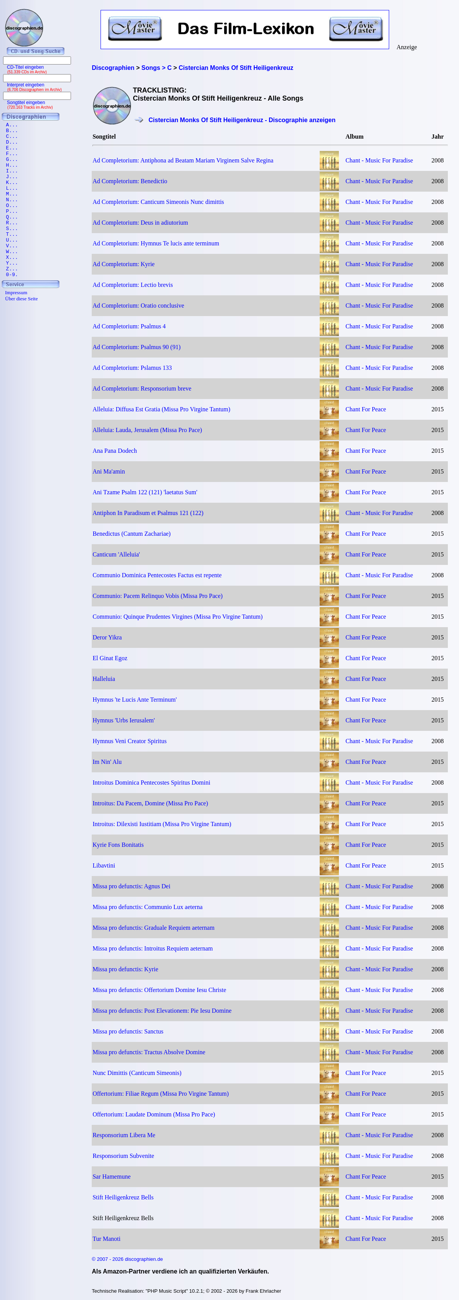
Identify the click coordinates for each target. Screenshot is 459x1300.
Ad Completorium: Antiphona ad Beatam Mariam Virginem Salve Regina (182, 160)
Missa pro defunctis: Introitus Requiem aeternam (152, 948)
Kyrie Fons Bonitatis (118, 844)
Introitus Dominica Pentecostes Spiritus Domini (151, 782)
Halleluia (103, 679)
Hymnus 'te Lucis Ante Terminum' (134, 699)
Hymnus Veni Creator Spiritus (129, 741)
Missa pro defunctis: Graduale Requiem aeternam (153, 927)
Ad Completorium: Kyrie (123, 264)
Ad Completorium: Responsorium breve (141, 388)
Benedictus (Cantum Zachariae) (131, 533)
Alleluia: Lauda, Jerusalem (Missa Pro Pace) (147, 430)
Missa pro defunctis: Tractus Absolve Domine (148, 1052)
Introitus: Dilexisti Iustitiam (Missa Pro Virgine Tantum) (161, 824)
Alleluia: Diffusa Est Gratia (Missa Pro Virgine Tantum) (161, 409)
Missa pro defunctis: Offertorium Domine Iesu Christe (159, 990)
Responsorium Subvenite (123, 1156)
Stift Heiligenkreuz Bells (123, 1197)
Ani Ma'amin (108, 471)
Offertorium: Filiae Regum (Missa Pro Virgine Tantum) (160, 1093)
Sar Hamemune (111, 1176)
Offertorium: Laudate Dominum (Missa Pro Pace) (153, 1114)
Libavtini (103, 865)
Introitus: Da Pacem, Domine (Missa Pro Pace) (150, 803)
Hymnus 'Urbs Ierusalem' (123, 720)
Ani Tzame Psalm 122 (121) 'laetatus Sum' (144, 492)
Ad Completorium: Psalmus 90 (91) (136, 347)
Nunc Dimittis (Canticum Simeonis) (137, 1073)
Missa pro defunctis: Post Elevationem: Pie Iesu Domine (161, 1010)
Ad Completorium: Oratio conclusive (138, 305)
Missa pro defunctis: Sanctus (127, 1031)
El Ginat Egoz (109, 658)
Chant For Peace (365, 409)
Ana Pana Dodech (114, 450)
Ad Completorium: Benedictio (129, 181)
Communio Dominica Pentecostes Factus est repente (156, 575)
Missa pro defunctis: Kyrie (125, 969)
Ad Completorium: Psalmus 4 (129, 326)
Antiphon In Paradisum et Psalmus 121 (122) (147, 513)
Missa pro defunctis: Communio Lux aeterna (147, 907)
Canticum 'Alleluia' (116, 554)
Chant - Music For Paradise (379, 160)
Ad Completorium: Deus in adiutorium (140, 222)
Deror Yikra (107, 637)
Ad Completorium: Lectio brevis (132, 285)
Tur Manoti (106, 1238)
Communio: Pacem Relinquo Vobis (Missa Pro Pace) (157, 596)
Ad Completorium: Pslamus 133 (132, 367)
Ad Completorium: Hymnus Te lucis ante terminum (155, 243)
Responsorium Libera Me (123, 1135)
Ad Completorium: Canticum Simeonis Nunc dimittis (158, 202)
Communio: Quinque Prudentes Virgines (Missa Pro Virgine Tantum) (177, 616)
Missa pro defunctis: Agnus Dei (131, 886)
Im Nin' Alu (107, 761)
